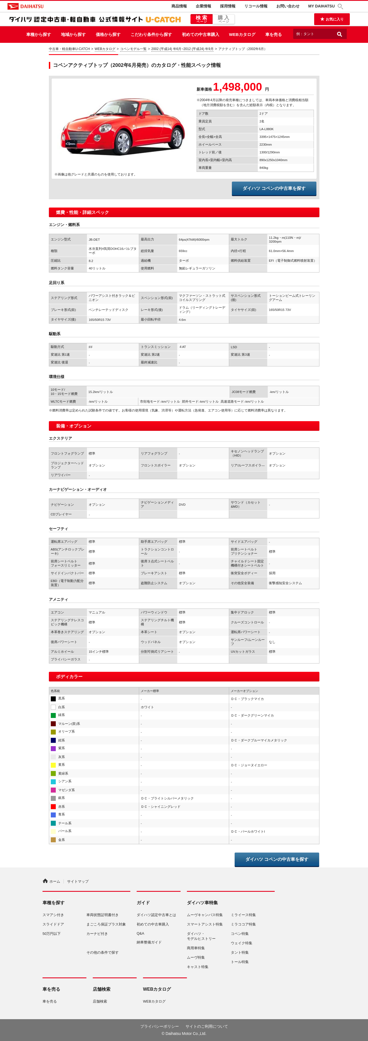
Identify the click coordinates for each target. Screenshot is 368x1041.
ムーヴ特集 (196, 957)
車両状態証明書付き (102, 915)
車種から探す (38, 34)
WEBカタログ (242, 34)
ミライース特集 (243, 915)
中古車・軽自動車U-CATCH (69, 49)
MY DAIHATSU (321, 6)
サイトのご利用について (207, 1026)
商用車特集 (196, 948)
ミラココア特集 (243, 924)
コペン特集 (240, 934)
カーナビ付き (97, 934)
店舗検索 (100, 1001)
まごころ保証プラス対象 (106, 924)
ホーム (51, 881)
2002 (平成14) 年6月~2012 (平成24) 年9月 (182, 49)
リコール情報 (256, 6)
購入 (223, 19)
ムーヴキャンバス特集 (205, 915)
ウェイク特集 (241, 943)
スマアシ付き (53, 915)
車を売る (273, 34)
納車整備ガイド (149, 942)
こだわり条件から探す (151, 34)
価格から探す (108, 34)
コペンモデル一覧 (133, 49)
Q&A (140, 933)
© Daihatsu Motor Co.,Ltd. (184, 1033)
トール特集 (240, 962)
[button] (341, 6)
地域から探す (73, 34)
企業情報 (203, 6)
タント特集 (240, 952)
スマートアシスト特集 (205, 924)
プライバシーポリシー (159, 1026)
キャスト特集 (197, 967)
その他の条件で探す (102, 952)
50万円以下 (52, 934)
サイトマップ (78, 881)
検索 (201, 19)
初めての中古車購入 (200, 34)
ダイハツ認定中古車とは (156, 915)
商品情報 (179, 6)
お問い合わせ (288, 6)
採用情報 (227, 6)
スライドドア (53, 924)
